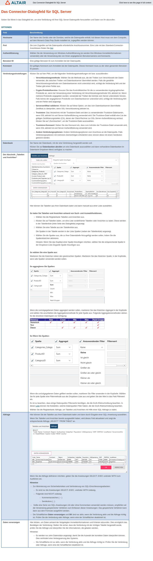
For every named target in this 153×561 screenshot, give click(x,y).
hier (51, 48)
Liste (38, 406)
